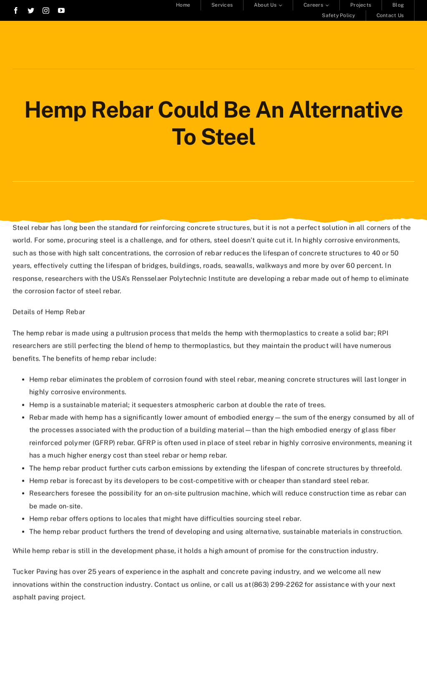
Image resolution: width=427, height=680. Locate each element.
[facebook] (16, 10)
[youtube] (61, 10)
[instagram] (46, 10)
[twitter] (31, 10)
